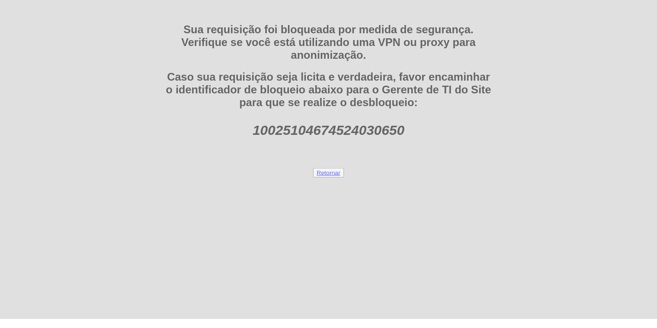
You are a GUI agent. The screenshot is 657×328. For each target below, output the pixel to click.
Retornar (328, 172)
